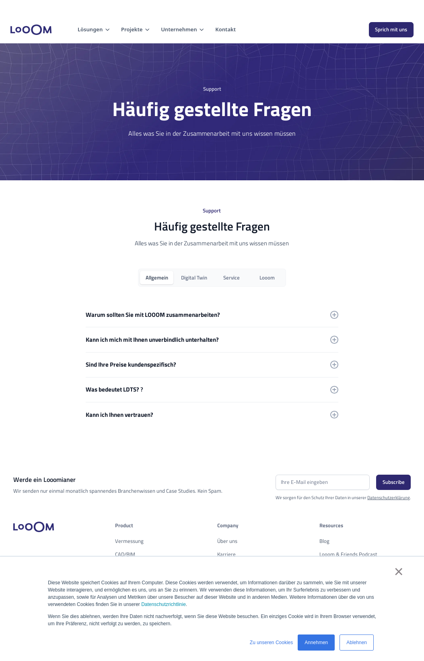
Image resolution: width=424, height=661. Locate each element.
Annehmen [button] (316, 642)
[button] (94, 30)
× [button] (398, 571)
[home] (30, 29)
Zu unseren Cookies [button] (271, 642)
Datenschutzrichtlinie (163, 604)
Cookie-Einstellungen (31, 8)
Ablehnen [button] (356, 642)
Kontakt (225, 29)
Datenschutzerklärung (388, 497)
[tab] (156, 277)
